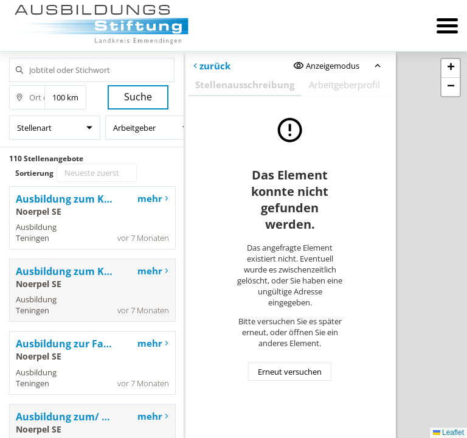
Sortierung (34, 173)
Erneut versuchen (290, 371)
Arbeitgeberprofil (344, 84)
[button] (450, 68)
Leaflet (448, 432)
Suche (138, 96)
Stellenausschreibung (244, 84)
